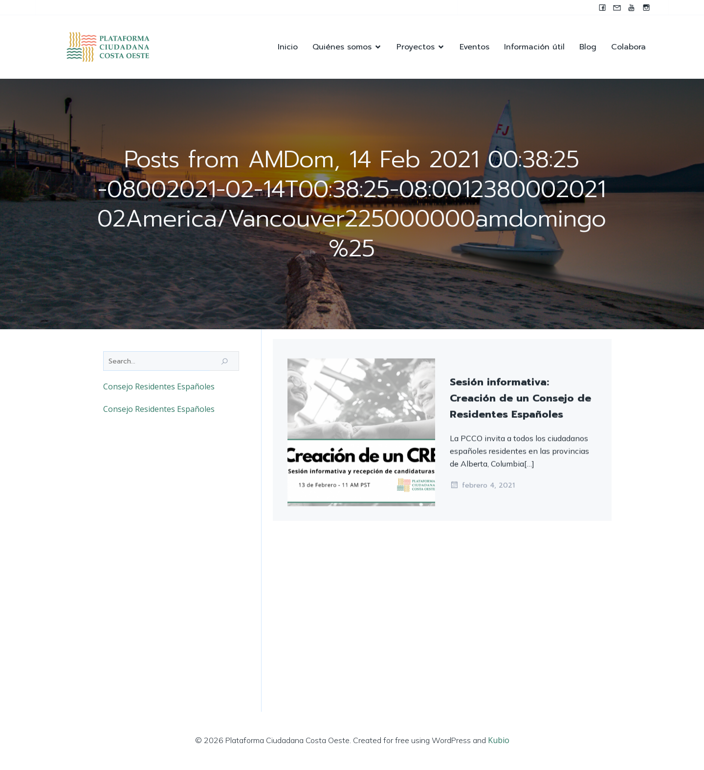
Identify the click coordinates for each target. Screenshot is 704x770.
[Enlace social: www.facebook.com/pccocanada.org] (602, 7)
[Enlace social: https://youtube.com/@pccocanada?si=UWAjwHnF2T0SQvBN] (631, 7)
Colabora (628, 47)
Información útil (534, 47)
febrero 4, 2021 (482, 665)
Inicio (288, 47)
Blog (587, 47)
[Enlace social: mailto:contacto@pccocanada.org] (617, 7)
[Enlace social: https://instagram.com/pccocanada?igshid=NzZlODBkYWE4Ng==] (646, 7)
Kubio (498, 740)
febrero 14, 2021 (483, 489)
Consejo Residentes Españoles (159, 387)
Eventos (474, 47)
